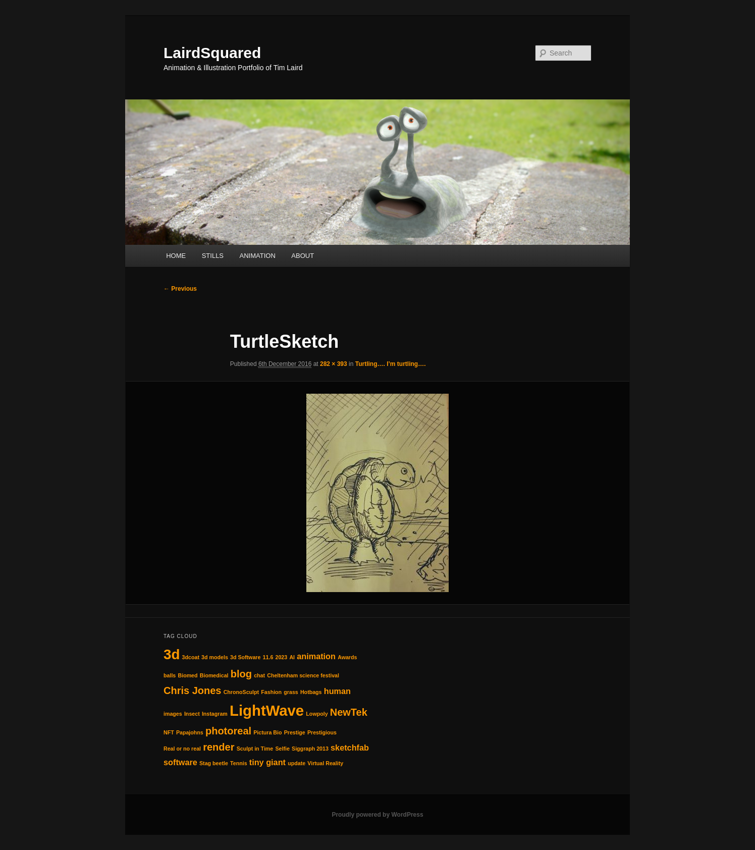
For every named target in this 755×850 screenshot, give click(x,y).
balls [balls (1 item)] (170, 675)
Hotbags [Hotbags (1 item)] (311, 692)
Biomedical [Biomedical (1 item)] (214, 675)
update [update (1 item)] (296, 763)
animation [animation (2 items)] (316, 656)
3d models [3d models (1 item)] (214, 657)
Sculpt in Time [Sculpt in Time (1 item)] (255, 749)
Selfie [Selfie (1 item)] (282, 749)
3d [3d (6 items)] (172, 654)
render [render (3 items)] (218, 747)
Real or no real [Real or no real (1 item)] (182, 749)
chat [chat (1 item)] (259, 675)
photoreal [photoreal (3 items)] (228, 730)
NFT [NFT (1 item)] (169, 732)
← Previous (180, 288)
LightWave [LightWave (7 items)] (267, 710)
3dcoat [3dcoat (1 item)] (190, 657)
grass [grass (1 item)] (291, 692)
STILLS (213, 255)
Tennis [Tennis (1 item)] (238, 763)
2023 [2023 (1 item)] (282, 657)
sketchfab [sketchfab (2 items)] (350, 747)
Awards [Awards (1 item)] (347, 657)
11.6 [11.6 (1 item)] (268, 657)
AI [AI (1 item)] (292, 657)
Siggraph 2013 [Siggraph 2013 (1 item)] (310, 749)
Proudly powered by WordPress (377, 814)
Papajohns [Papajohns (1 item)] (189, 732)
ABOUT (302, 255)
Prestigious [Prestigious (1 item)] (322, 732)
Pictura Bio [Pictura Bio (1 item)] (267, 732)
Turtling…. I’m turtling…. (390, 363)
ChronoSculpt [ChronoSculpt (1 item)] (241, 692)
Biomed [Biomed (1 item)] (187, 675)
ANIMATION (258, 255)
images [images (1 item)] (173, 714)
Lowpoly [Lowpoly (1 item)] (317, 714)
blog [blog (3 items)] (241, 673)
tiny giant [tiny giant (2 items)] (267, 762)
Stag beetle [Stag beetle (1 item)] (213, 763)
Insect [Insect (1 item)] (192, 714)
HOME (176, 255)
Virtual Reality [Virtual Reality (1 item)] (325, 763)
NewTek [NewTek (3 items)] (348, 712)
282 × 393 (333, 363)
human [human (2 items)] (337, 691)
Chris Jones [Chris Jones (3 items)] (192, 690)
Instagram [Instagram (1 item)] (215, 714)
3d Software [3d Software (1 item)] (245, 657)
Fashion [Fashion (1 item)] (271, 692)
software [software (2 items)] (180, 762)
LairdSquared (212, 52)
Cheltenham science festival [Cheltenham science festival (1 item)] (303, 675)
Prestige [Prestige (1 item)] (294, 732)
